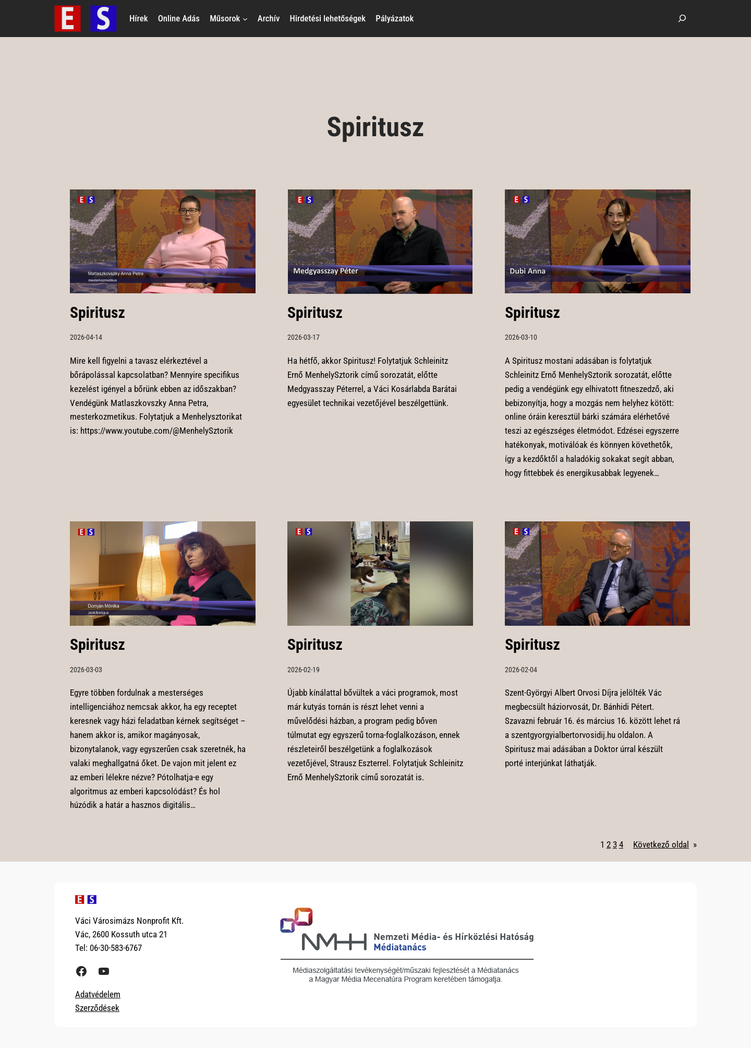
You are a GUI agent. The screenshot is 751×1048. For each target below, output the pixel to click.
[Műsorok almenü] (245, 18)
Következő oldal (665, 844)
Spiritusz (97, 312)
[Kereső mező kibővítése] (682, 18)
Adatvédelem (97, 994)
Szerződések (97, 1008)
